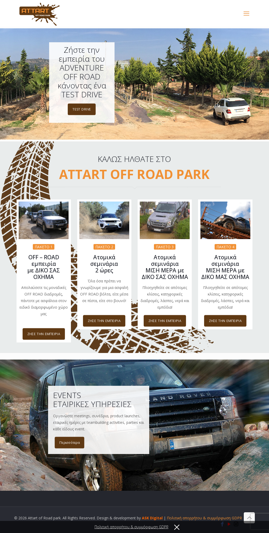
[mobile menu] (246, 13)
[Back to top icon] (249, 517)
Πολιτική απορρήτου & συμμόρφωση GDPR (204, 517)
